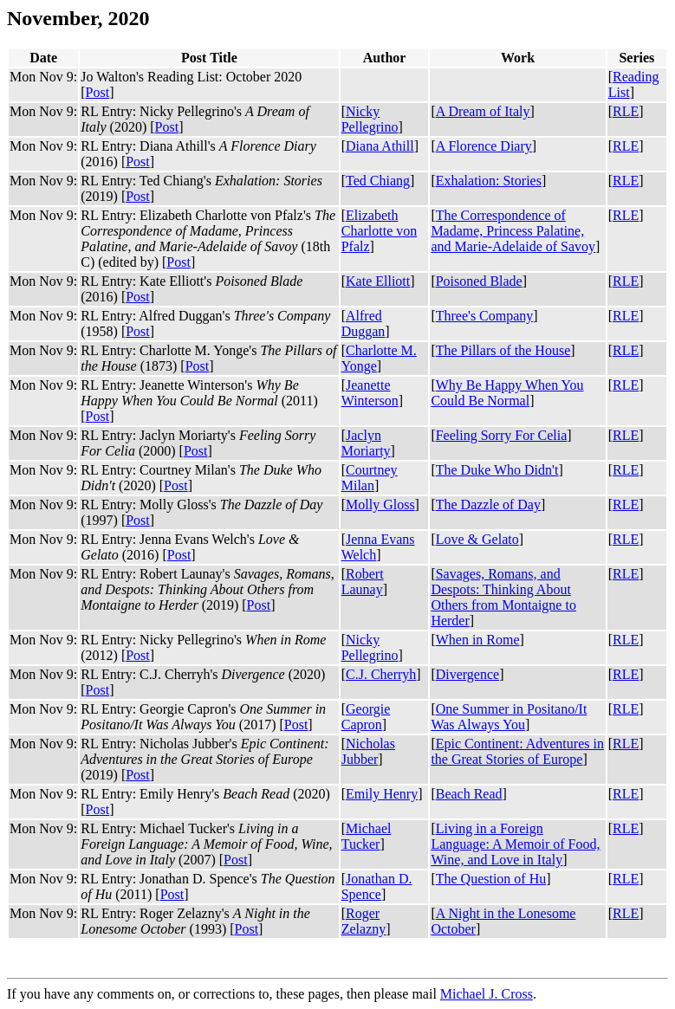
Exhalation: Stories (489, 180)
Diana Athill (380, 146)
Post (98, 92)
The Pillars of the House (503, 350)
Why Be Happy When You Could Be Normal (507, 393)
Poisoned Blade (479, 281)
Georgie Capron (366, 717)
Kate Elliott (378, 281)
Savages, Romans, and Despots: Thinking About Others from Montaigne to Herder (503, 597)
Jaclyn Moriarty (366, 443)
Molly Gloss (380, 504)
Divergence (467, 674)
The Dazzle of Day (488, 504)
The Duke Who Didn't (497, 469)
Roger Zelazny (363, 921)
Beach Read (469, 793)
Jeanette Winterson (370, 393)
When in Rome (478, 639)
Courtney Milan (369, 477)
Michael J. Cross (486, 993)
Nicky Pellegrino (370, 119)
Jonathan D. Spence (376, 886)
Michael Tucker (366, 836)
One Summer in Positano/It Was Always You (509, 717)
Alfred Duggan (363, 323)
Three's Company (485, 315)
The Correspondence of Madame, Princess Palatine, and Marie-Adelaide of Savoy (513, 231)
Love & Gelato (477, 539)
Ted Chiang (378, 180)
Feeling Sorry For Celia (502, 435)
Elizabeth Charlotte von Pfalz (379, 231)
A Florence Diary (484, 146)
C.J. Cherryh (381, 674)
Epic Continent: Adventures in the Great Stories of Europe (517, 751)
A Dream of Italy (483, 111)
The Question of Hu (491, 878)
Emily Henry (382, 793)
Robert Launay (362, 581)
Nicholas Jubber (368, 751)
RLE (626, 111)
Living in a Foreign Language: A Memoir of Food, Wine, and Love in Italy (515, 844)
